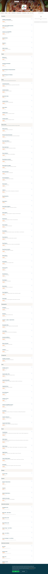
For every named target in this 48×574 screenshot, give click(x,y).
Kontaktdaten (27, 1)
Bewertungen (22, 1)
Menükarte (17, 1)
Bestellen (40, 21)
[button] (32, 13)
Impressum (32, 1)
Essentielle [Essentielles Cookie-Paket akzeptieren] (23, 571)
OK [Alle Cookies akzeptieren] (15, 571)
